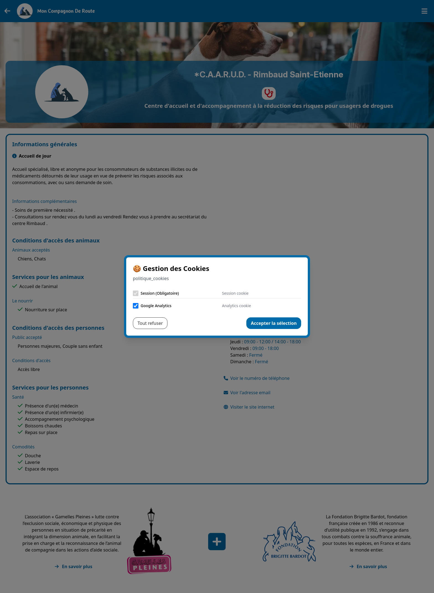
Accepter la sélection (274, 323)
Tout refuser (150, 323)
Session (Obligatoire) (160, 293)
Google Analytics (156, 305)
